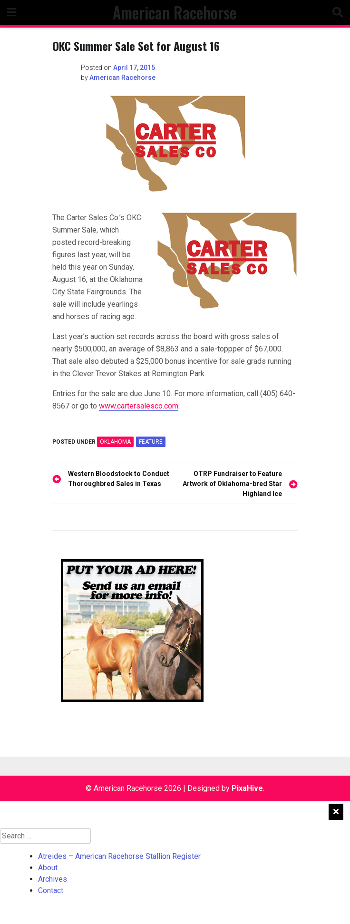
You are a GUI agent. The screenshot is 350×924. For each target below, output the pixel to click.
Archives (52, 879)
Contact (50, 890)
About (48, 867)
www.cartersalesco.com (138, 405)
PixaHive (247, 788)
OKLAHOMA (115, 441)
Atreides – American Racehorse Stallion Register (119, 856)
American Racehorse (174, 12)
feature (151, 441)
